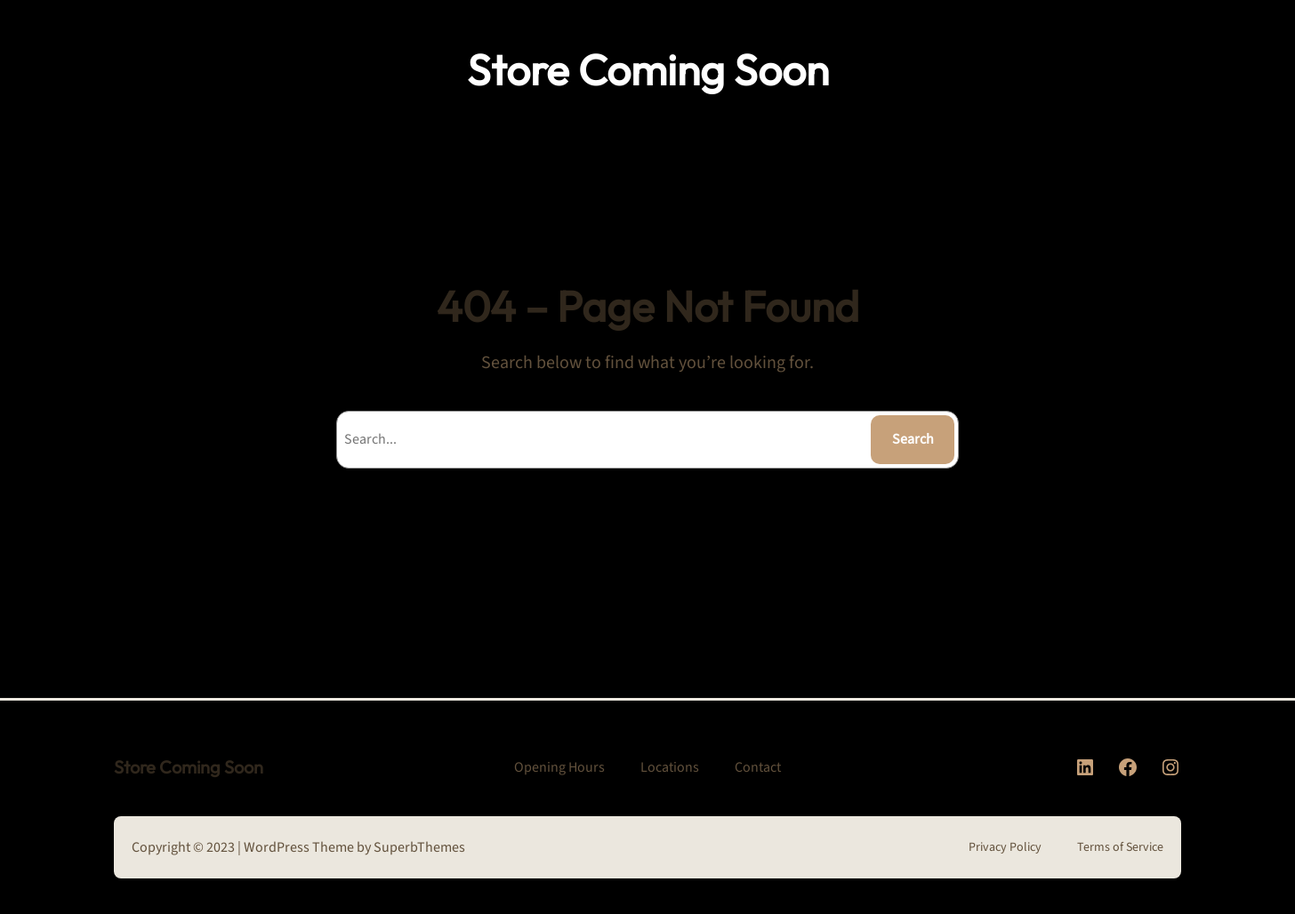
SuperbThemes (419, 847)
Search (913, 439)
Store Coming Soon (648, 69)
